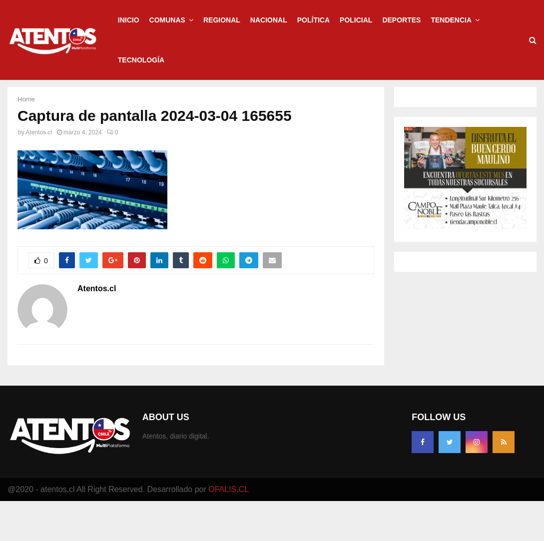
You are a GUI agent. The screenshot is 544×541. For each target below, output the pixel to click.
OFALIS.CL (228, 529)
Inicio (128, 20)
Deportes (401, 20)
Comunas (167, 20)
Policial (356, 20)
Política (313, 20)
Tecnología (141, 60)
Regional (221, 20)
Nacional (268, 20)
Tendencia (451, 20)
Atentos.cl (38, 172)
